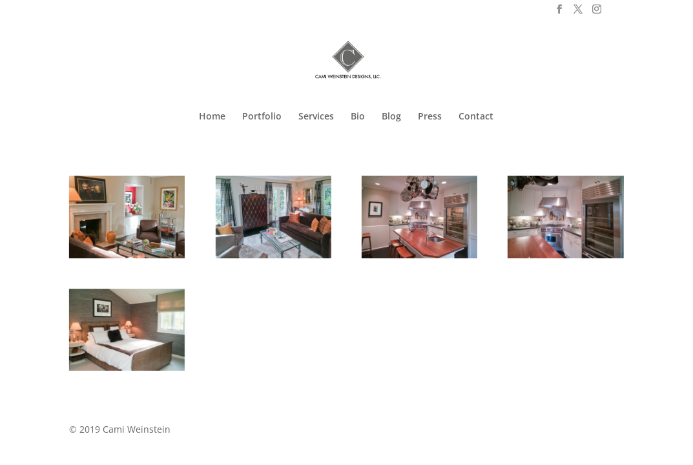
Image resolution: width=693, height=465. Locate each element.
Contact (476, 117)
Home (212, 117)
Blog (391, 117)
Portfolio (262, 117)
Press (430, 117)
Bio (358, 117)
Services (316, 117)
